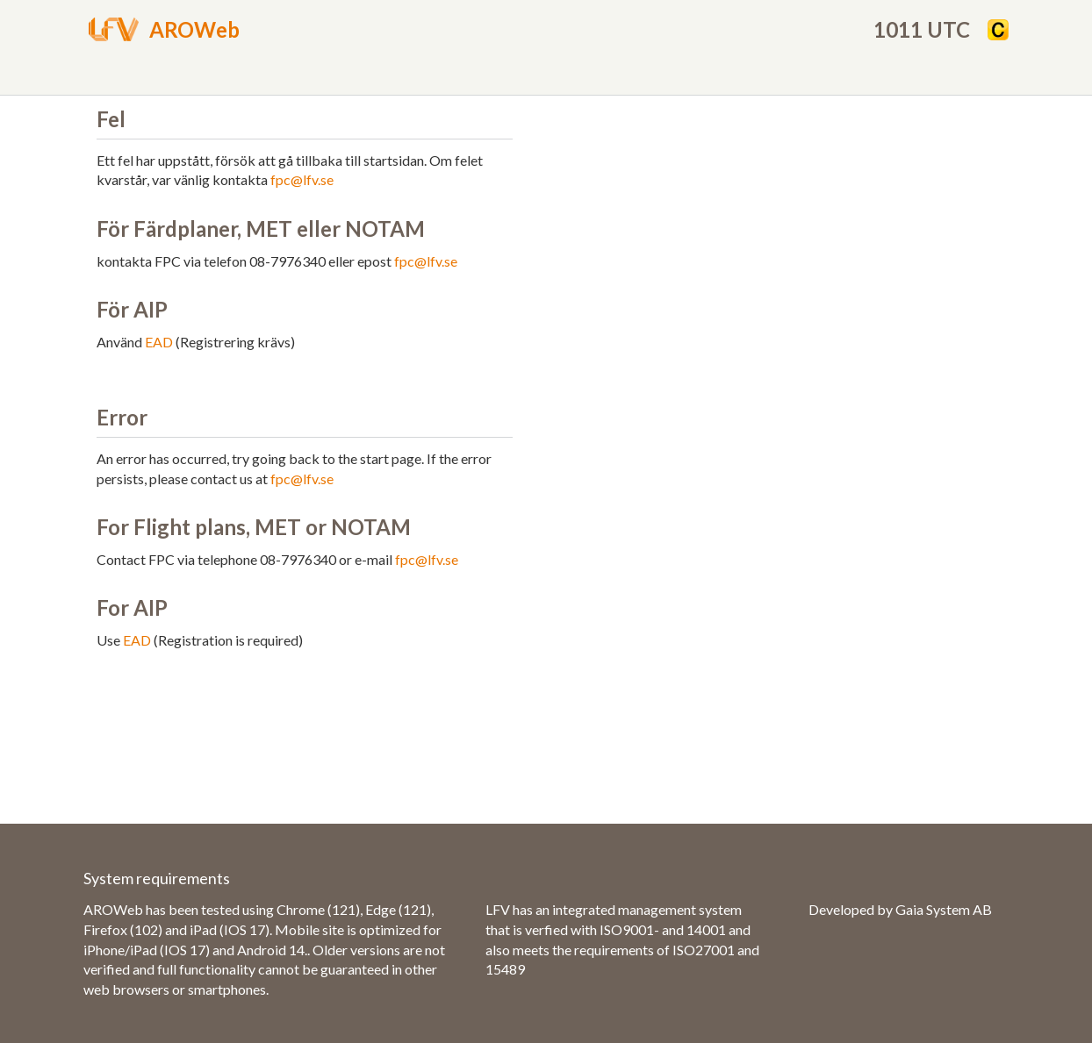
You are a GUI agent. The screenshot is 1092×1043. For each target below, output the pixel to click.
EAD (159, 341)
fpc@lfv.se (302, 179)
